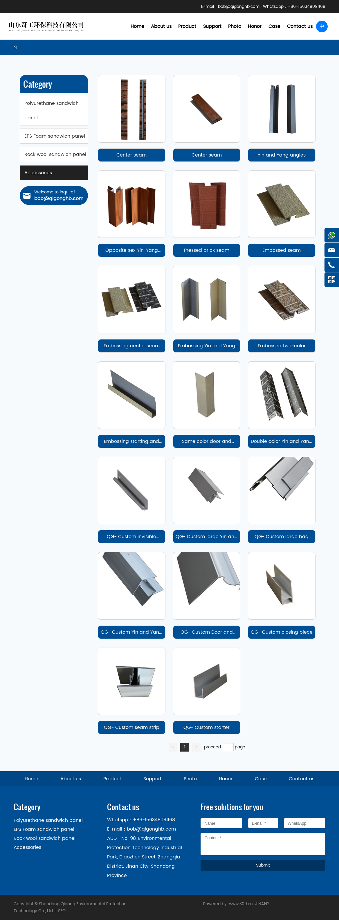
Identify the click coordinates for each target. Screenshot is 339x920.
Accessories (27, 847)
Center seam (131, 155)
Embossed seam (281, 250)
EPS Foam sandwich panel (44, 829)
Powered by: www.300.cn (228, 904)
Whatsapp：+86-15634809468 (294, 6)
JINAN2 (262, 904)
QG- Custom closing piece (282, 632)
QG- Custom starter (206, 727)
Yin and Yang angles (282, 155)
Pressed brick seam (206, 250)
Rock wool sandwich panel (44, 838)
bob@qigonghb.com (238, 6)
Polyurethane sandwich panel (48, 820)
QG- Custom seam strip (131, 727)
